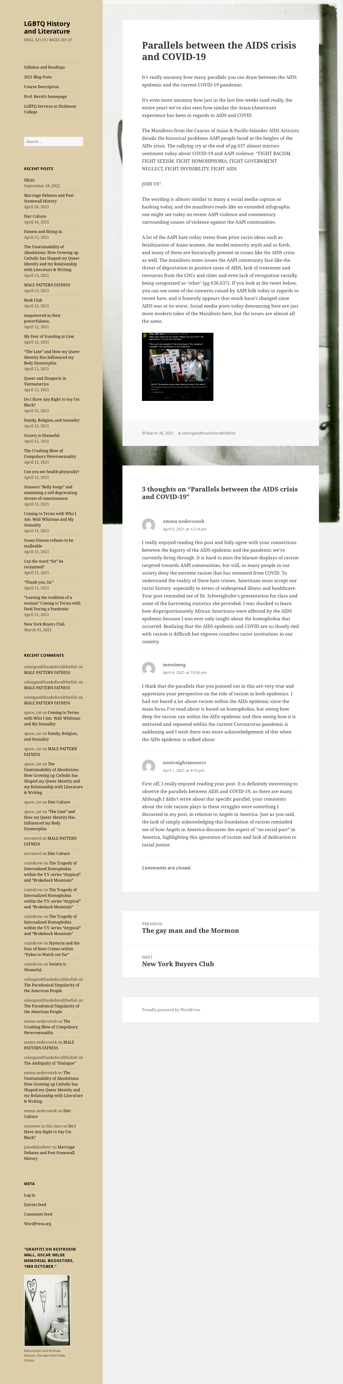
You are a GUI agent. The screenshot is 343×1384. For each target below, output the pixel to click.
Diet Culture (35, 216)
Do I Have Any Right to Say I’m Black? (50, 1131)
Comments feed (38, 1214)
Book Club (33, 300)
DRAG (29, 180)
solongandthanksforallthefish (209, 433)
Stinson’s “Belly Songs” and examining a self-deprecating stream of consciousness (50, 492)
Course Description (41, 86)
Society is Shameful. (42, 435)
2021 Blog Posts (38, 77)
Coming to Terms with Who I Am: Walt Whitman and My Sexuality (50, 519)
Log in (29, 1195)
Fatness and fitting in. (43, 231)
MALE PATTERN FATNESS (47, 285)
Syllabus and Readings (44, 67)
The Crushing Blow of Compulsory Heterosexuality (51, 1027)
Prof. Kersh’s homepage (45, 96)
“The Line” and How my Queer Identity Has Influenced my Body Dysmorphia (52, 357)
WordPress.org (37, 1223)
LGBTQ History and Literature (47, 27)
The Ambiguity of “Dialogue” (50, 1063)
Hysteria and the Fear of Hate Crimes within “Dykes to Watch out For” (52, 948)
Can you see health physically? (51, 471)
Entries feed (35, 1204)
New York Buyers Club (44, 624)
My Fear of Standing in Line (49, 336)
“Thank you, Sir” (39, 582)
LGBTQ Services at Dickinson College (50, 109)
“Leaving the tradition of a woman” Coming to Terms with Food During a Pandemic (52, 603)
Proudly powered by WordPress (171, 1009)
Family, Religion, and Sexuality (52, 420)
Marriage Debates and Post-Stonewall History (49, 1152)
